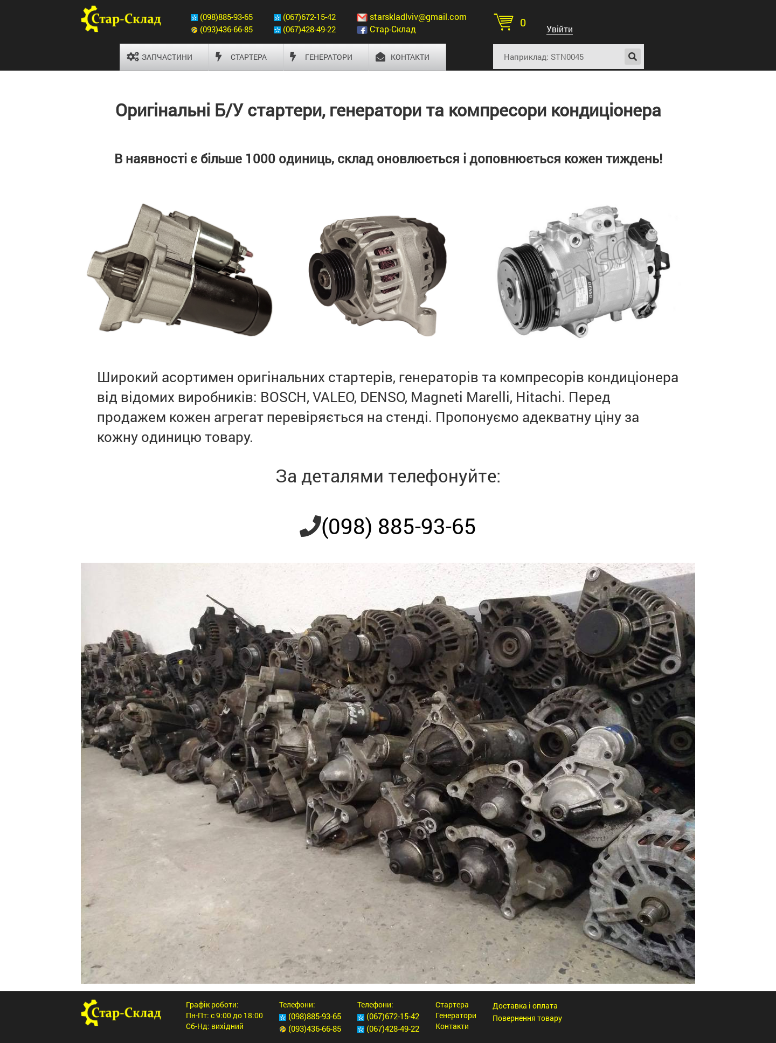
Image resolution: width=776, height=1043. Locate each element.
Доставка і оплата (525, 1005)
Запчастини (159, 57)
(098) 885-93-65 (398, 526)
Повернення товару (527, 1018)
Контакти (402, 57)
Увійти (559, 28)
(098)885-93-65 (226, 16)
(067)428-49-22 (309, 29)
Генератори (321, 57)
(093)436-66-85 (226, 29)
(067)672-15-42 (309, 16)
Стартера (241, 57)
